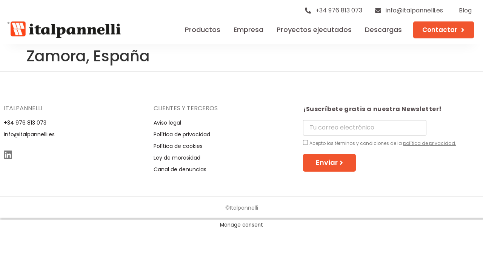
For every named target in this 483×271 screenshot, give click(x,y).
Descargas (383, 29)
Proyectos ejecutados (314, 29)
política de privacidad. (429, 143)
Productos (202, 29)
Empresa (248, 29)
